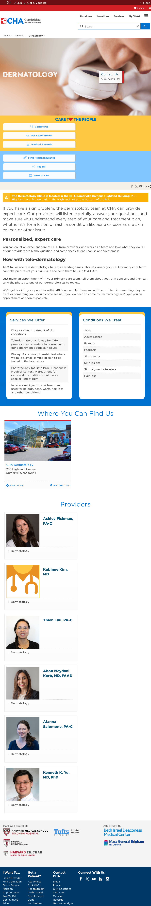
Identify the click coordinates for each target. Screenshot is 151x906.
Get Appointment (108, 126)
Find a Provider (12, 860)
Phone (57, 867)
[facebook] (80, 861)
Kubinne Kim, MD (55, 553)
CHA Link (58, 874)
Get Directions (61, 467)
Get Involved (10, 881)
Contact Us (37, 126)
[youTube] (94, 861)
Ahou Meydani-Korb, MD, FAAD (57, 655)
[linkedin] (100, 861)
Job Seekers (35, 885)
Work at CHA (37, 157)
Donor (31, 881)
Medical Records (37, 135)
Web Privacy (109, 900)
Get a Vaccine (37, 2)
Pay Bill (108, 148)
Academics (34, 863)
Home (6, 35)
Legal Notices (90, 900)
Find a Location (12, 863)
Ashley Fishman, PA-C (58, 503)
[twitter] (87, 861)
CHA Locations (62, 871)
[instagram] (107, 861)
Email (56, 863)
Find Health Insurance (37, 148)
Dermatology (36, 35)
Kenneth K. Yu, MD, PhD (56, 756)
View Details (16, 467)
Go (145, 26)
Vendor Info (35, 889)
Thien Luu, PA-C (57, 602)
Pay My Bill (9, 878)
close (146, 2)
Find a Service (11, 867)
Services (19, 35)
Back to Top (130, 901)
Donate (141, 8)
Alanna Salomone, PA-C (58, 706)
